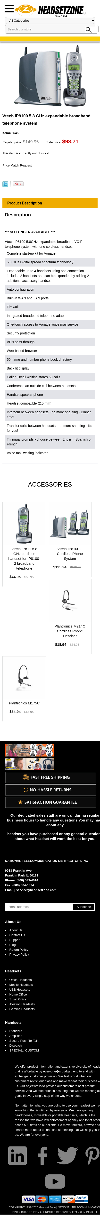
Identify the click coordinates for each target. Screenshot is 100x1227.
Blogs (13, 945)
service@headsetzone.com (36, 890)
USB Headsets (19, 989)
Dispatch (15, 1045)
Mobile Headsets (21, 985)
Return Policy (18, 949)
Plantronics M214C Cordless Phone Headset (70, 631)
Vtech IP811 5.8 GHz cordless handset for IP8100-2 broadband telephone (24, 558)
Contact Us (17, 935)
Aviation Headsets (22, 1004)
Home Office (18, 994)
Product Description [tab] (24, 203)
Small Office (17, 999)
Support (15, 940)
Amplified (15, 1036)
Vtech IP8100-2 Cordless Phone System (70, 554)
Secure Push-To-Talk (24, 1040)
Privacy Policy (19, 954)
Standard (15, 1031)
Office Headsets (20, 980)
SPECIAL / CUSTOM (24, 1050)
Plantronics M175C (24, 703)
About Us (13, 922)
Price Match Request (17, 165)
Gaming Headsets (22, 1009)
